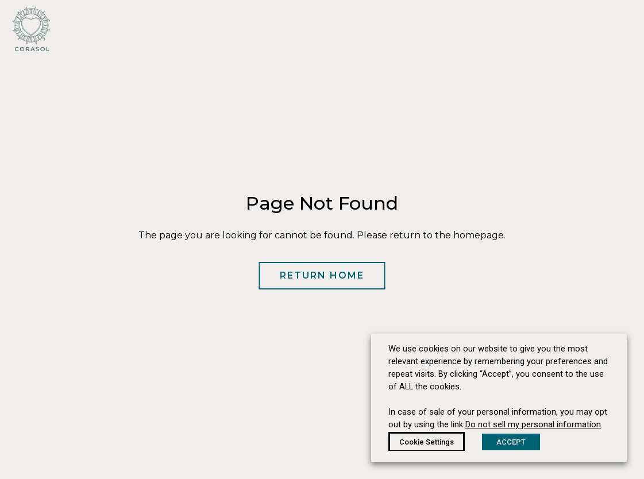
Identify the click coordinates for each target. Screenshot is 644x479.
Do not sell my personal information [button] (533, 424)
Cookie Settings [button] (426, 442)
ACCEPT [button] (511, 442)
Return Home (322, 275)
